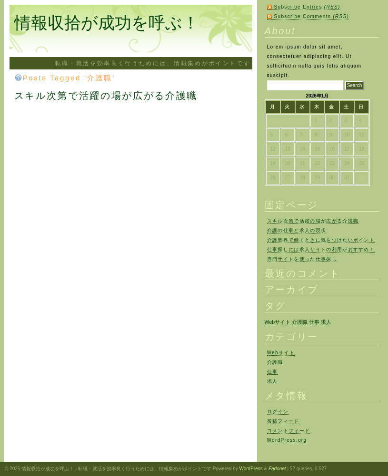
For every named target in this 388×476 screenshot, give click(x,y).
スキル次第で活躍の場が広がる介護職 (106, 95)
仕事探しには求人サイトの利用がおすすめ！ (321, 249)
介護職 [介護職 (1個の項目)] (300, 322)
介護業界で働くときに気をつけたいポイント (321, 240)
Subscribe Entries (307, 7)
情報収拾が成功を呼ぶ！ (106, 22)
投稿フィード (283, 421)
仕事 (272, 371)
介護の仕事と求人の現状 (297, 230)
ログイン (278, 411)
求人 (272, 381)
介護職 (275, 362)
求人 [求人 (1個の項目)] (326, 322)
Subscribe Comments (311, 16)
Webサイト (281, 352)
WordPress (250, 468)
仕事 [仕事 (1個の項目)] (314, 322)
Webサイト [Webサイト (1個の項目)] (278, 322)
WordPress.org (287, 440)
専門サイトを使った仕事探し (302, 259)
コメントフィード (288, 430)
